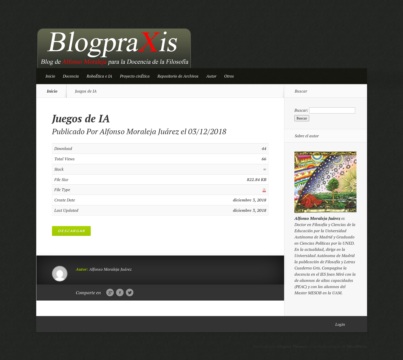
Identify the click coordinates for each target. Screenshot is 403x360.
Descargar (71, 230)
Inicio (50, 76)
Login (340, 324)
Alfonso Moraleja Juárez (139, 131)
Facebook (120, 293)
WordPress (357, 346)
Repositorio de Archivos (178, 76)
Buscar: (301, 110)
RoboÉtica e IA (99, 76)
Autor (211, 76)
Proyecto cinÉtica (135, 76)
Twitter (130, 293)
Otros (229, 76)
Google (110, 293)
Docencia (71, 76)
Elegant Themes (292, 346)
